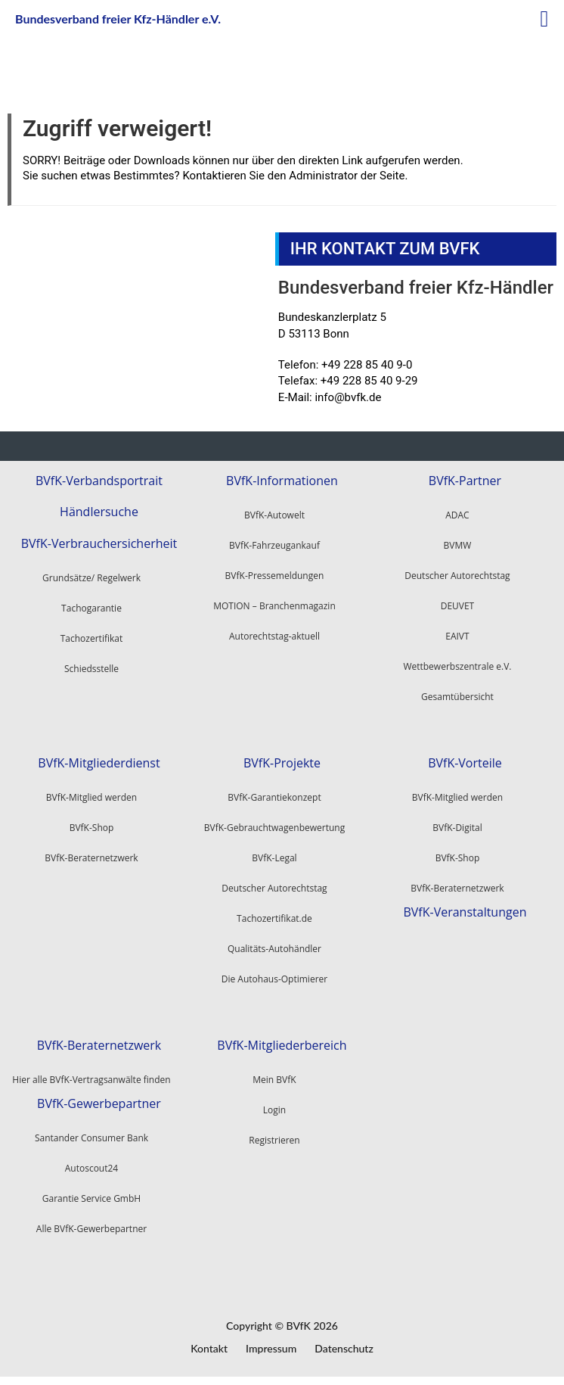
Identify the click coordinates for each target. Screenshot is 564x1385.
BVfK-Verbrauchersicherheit (99, 541)
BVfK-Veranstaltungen (464, 910)
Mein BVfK (274, 1077)
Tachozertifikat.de (274, 916)
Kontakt (209, 1346)
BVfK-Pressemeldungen (274, 574)
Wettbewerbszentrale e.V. (457, 665)
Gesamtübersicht (457, 695)
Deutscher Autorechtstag (457, 574)
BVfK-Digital (457, 826)
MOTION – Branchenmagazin (274, 605)
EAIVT (457, 635)
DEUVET (458, 605)
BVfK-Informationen (282, 480)
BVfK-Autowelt (274, 514)
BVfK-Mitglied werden (457, 795)
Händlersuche (99, 510)
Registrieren (274, 1137)
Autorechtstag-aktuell (274, 635)
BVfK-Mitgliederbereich (281, 1043)
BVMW (458, 544)
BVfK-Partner (465, 480)
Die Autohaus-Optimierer (274, 977)
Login (274, 1107)
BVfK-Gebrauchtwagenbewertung (274, 826)
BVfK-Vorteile (465, 762)
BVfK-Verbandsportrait (99, 480)
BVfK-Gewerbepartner (99, 1101)
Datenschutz (344, 1346)
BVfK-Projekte (282, 762)
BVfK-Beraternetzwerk (457, 886)
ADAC (457, 514)
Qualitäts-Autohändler (274, 947)
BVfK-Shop (457, 856)
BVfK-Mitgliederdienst (99, 762)
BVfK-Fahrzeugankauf (274, 544)
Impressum (271, 1346)
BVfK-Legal (274, 856)
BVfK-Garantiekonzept (274, 795)
